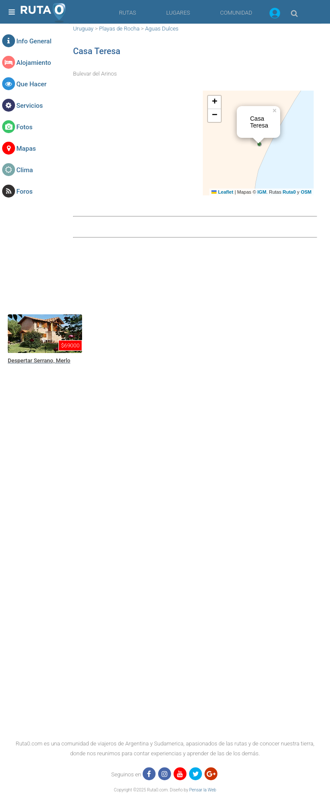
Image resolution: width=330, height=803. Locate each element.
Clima (24, 170)
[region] (167, 275)
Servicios (29, 106)
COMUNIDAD (236, 12)
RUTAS (127, 12)
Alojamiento (33, 63)
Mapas (26, 148)
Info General (34, 41)
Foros (24, 191)
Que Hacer (31, 84)
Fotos (24, 127)
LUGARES (178, 12)
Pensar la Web (202, 790)
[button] (274, 14)
